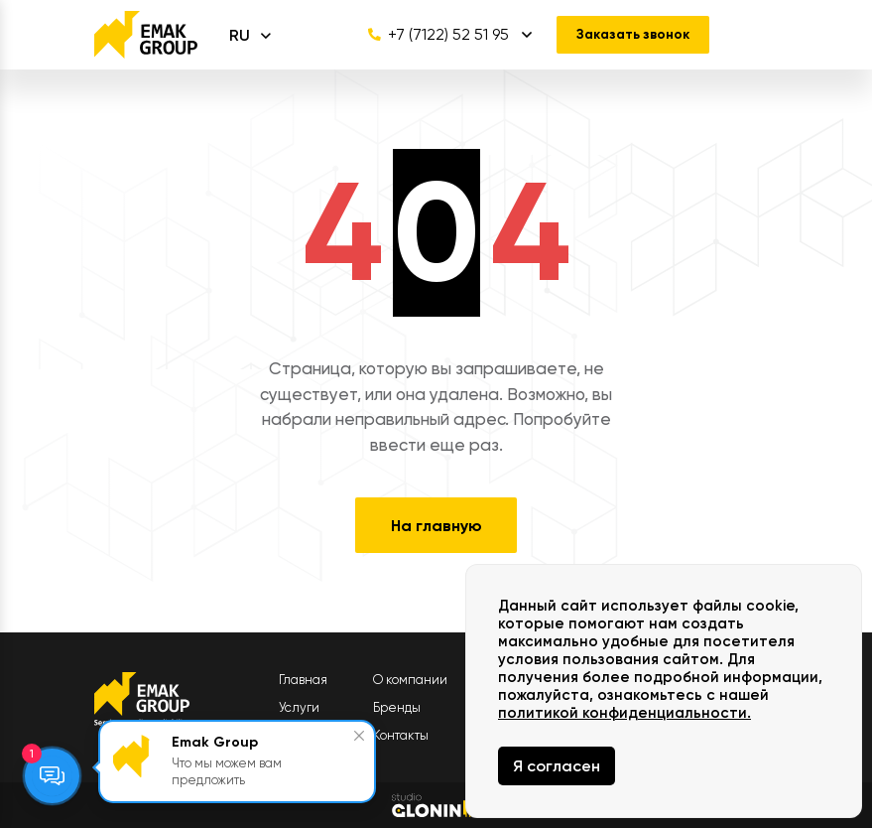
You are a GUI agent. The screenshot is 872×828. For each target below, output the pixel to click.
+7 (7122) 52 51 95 (432, 35)
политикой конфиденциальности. (624, 713)
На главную (436, 525)
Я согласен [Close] (556, 766)
